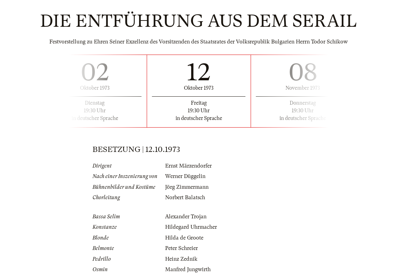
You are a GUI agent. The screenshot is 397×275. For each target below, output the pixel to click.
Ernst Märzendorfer (188, 166)
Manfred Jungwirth (188, 269)
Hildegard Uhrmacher (191, 227)
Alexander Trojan (185, 216)
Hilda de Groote (184, 238)
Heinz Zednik (181, 259)
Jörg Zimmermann (187, 187)
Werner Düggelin (185, 176)
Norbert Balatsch (185, 197)
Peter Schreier (181, 248)
